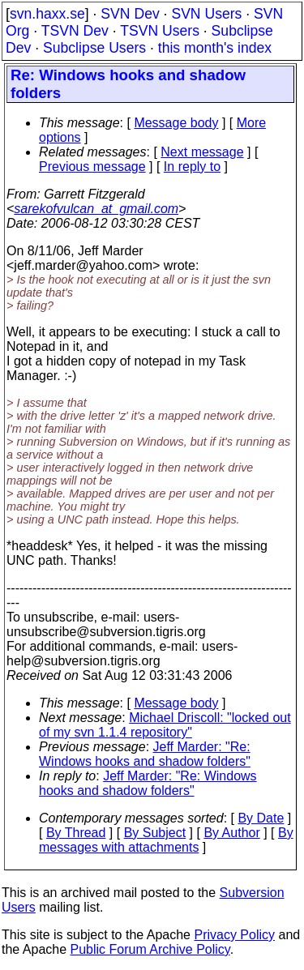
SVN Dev (130, 14)
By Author (231, 833)
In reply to (192, 166)
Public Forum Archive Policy (150, 949)
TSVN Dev (75, 31)
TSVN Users (159, 31)
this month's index (215, 48)
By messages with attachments (166, 840)
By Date (261, 818)
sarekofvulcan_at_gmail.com (96, 209)
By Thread (76, 833)
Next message (202, 152)
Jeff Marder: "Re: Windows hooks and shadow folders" (144, 754)
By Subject (155, 833)
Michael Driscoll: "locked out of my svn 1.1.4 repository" (165, 725)
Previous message (92, 166)
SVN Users (206, 14)
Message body (176, 123)
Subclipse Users (94, 48)
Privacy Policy (234, 935)
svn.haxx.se (47, 14)
